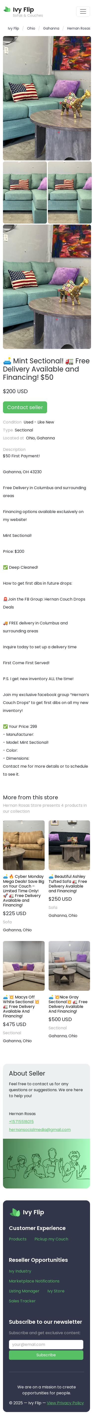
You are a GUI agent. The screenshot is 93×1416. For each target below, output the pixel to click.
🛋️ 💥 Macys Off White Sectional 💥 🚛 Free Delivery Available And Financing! (21, 1007)
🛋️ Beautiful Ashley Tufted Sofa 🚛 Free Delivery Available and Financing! (68, 883)
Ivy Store (55, 1291)
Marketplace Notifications (34, 1281)
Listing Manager (24, 1291)
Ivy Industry (20, 1271)
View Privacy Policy (65, 1403)
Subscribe (46, 1355)
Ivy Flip (13, 28)
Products (18, 1239)
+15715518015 (21, 1122)
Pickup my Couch (51, 1239)
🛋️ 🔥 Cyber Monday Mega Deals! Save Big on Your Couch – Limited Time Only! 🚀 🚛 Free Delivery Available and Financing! (23, 890)
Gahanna (51, 28)
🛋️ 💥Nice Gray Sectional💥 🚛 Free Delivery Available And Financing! (68, 1004)
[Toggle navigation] (83, 11)
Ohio (31, 28)
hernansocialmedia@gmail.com (40, 1130)
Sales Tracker (22, 1301)
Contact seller (25, 407)
